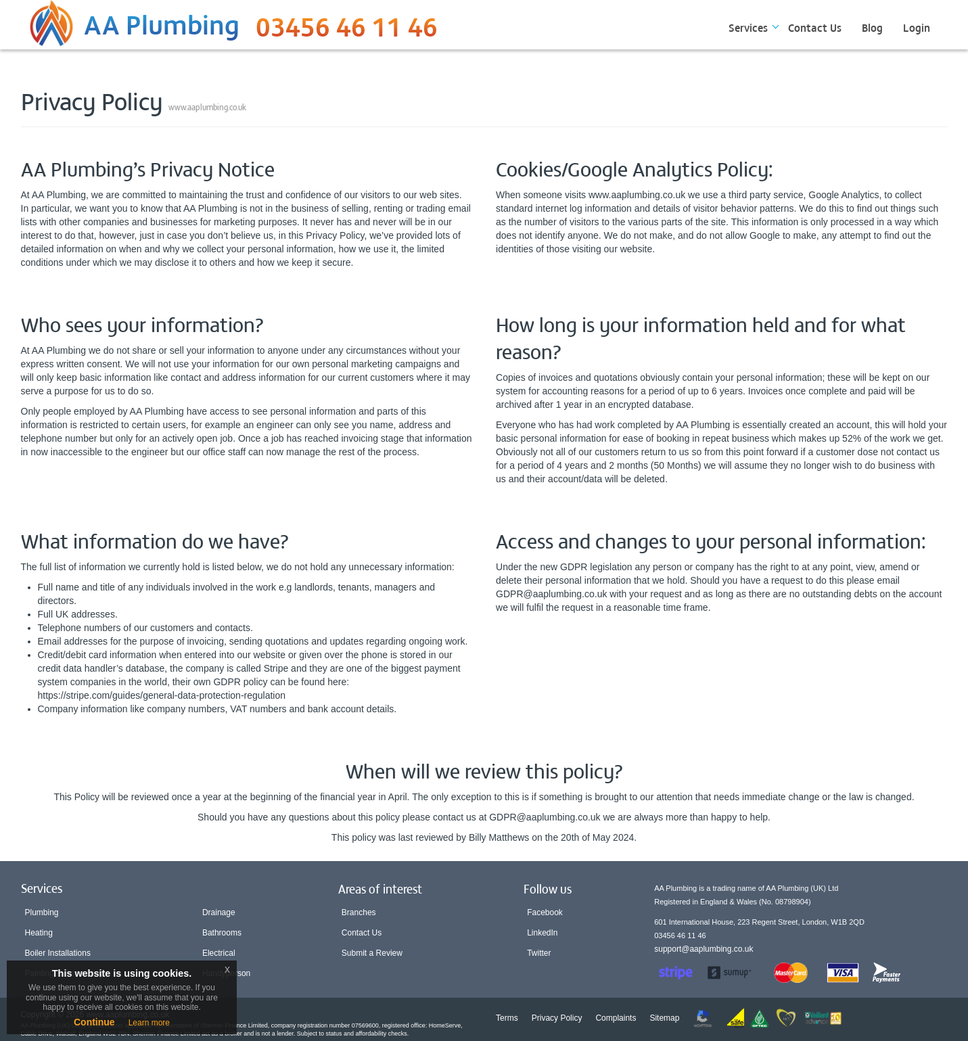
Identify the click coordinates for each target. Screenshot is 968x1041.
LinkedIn (542, 933)
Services (748, 27)
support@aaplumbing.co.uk (703, 949)
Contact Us (815, 27)
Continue (94, 1022)
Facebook (545, 912)
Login (916, 27)
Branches (359, 912)
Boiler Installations (58, 953)
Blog (872, 27)
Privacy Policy (557, 1018)
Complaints (615, 1018)
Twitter (539, 953)
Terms (507, 1018)
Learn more (149, 1022)
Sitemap (664, 1018)
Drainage (218, 912)
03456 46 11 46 (347, 30)
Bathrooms (221, 933)
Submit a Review (372, 953)
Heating (39, 933)
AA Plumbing (161, 23)
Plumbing (42, 912)
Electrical (218, 953)
